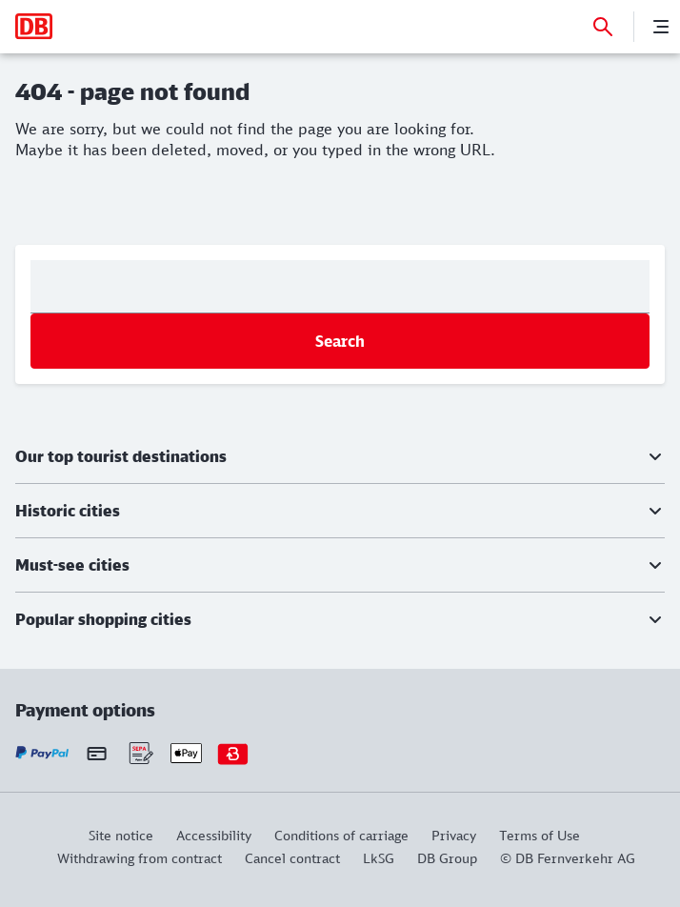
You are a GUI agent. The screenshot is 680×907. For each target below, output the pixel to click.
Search (340, 341)
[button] (340, 456)
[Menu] (661, 26)
